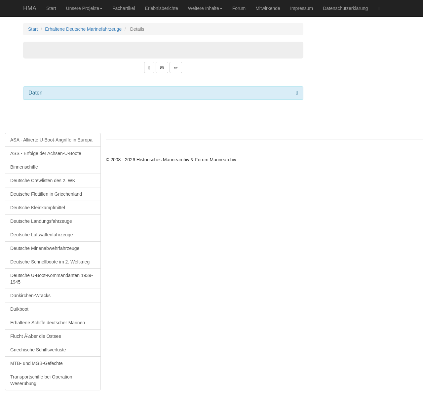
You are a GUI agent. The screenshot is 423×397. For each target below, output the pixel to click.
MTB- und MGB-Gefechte (36, 363)
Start (51, 8)
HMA (29, 8)
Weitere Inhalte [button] (205, 8)
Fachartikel (123, 8)
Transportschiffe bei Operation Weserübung (41, 380)
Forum (239, 8)
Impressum (301, 8)
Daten (35, 93)
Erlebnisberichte (161, 8)
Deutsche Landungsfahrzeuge (41, 221)
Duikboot (19, 309)
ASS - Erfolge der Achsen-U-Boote (45, 153)
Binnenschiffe (24, 167)
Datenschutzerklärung (345, 8)
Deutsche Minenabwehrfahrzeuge (44, 248)
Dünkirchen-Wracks (30, 295)
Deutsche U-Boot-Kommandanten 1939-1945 (51, 279)
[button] (149, 67)
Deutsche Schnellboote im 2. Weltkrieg (50, 261)
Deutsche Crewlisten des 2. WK (42, 180)
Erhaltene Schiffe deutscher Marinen (47, 322)
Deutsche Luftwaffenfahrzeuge (41, 234)
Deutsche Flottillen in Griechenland (46, 194)
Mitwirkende (267, 8)
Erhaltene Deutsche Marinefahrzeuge (83, 29)
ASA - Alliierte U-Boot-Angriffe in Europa (51, 139)
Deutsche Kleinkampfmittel (37, 207)
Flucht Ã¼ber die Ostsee (35, 336)
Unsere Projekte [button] (84, 8)
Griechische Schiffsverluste (38, 349)
